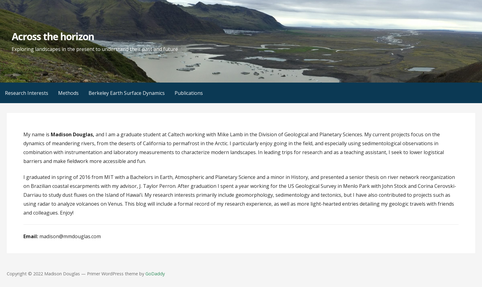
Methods (68, 93)
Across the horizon (53, 36)
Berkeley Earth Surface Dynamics (127, 93)
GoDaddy (155, 274)
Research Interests (26, 93)
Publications (189, 93)
